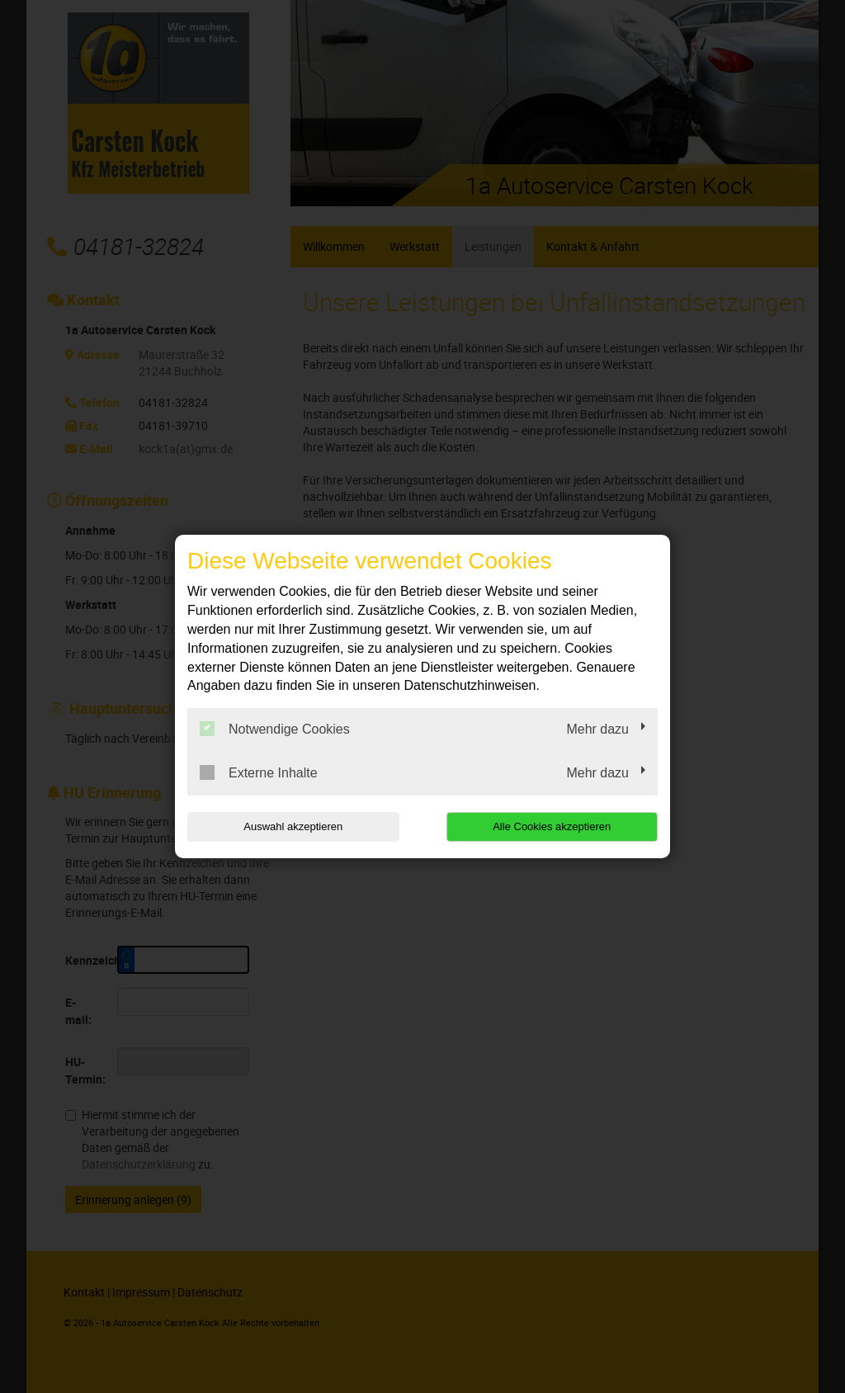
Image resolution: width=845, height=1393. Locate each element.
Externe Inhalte (259, 772)
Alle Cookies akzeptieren (552, 826)
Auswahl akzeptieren (292, 826)
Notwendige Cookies (275, 728)
